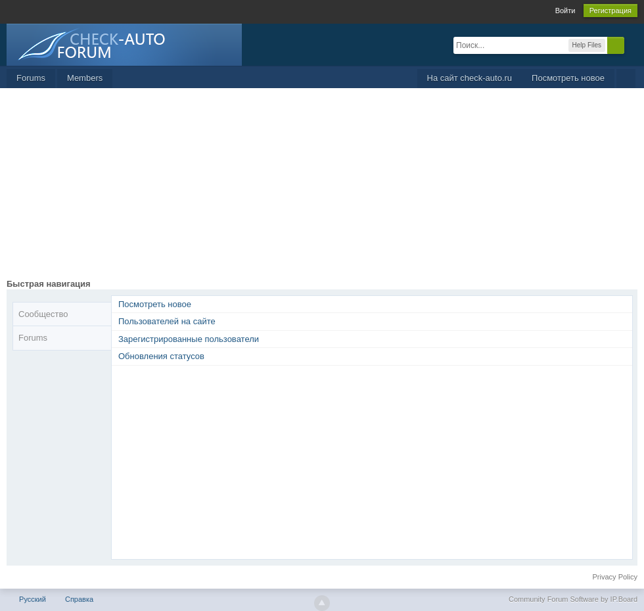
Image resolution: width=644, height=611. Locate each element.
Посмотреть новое (568, 78)
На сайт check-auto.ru (470, 78)
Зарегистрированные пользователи (188, 339)
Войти (565, 10)
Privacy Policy (615, 577)
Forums (30, 78)
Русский (32, 599)
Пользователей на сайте (167, 321)
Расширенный (632, 44)
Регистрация (610, 10)
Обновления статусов (161, 356)
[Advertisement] (322, 187)
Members (85, 78)
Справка (79, 599)
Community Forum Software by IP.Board (573, 599)
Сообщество (43, 314)
